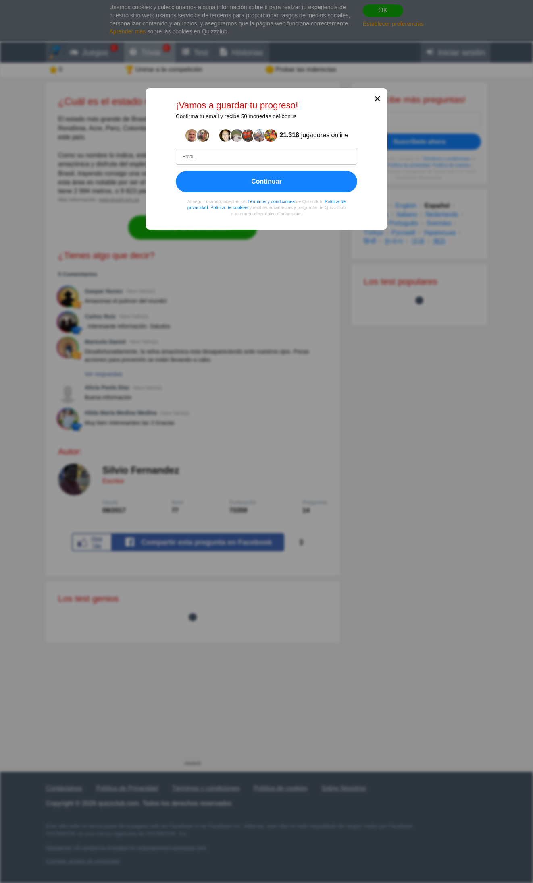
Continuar (266, 181)
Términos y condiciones (271, 201)
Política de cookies (229, 207)
